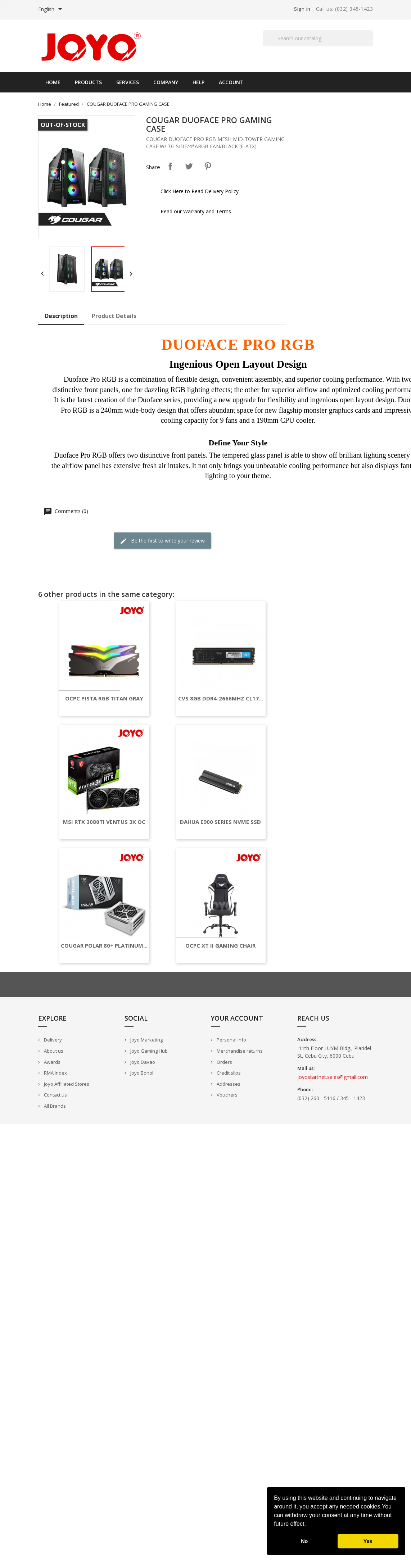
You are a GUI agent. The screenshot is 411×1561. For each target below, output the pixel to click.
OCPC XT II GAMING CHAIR (220, 946)
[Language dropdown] (51, 9)
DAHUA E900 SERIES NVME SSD (220, 822)
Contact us (55, 1095)
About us (53, 1051)
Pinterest (207, 166)
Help (198, 82)
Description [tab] (61, 316)
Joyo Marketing (146, 1039)
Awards (51, 1062)
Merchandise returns (239, 1051)
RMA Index (55, 1073)
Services (127, 82)
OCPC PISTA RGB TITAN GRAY (104, 698)
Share (170, 166)
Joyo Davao (142, 1062)
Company (165, 82)
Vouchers (227, 1095)
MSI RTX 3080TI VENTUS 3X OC (104, 822)
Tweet (189, 166)
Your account (237, 1018)
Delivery (52, 1039)
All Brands (54, 1106)
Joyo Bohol (141, 1073)
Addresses (228, 1084)
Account (231, 82)
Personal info (231, 1039)
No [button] (304, 1541)
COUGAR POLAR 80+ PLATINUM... (104, 946)
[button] (308, 1525)
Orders (224, 1062)
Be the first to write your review (162, 541)
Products (88, 82)
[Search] (318, 38)
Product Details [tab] (114, 316)
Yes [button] (367, 1541)
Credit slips (228, 1073)
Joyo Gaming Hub (148, 1051)
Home (52, 82)
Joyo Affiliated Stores (66, 1084)
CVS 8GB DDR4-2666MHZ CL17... (220, 698)
